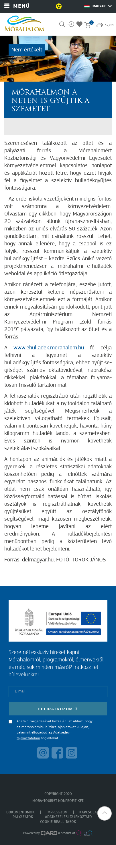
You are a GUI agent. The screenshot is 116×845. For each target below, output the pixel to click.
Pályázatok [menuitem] (23, 817)
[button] (104, 813)
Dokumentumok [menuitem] (20, 812)
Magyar (98, 6)
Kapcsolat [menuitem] (88, 812)
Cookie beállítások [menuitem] (58, 822)
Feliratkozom (58, 708)
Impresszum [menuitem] (57, 812)
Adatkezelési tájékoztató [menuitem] (68, 817)
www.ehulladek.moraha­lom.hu (48, 348)
